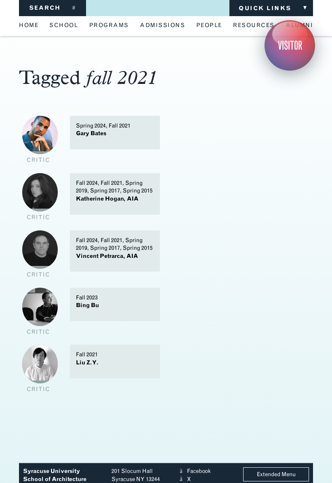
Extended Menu (276, 474)
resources (254, 25)
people (209, 25)
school (63, 25)
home (28, 25)
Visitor (290, 45)
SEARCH (52, 7)
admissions (162, 25)
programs (109, 25)
